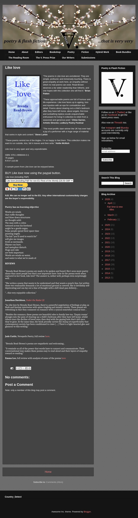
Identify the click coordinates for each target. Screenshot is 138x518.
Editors (39, 52)
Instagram (111, 127)
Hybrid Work (102, 52)
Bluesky (125, 127)
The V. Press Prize (45, 57)
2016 (108, 264)
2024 (108, 229)
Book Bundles (123, 52)
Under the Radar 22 (35, 300)
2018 (108, 255)
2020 (108, 247)
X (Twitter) (120, 112)
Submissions (88, 57)
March (111, 215)
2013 (108, 277)
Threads (118, 122)
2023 (108, 233)
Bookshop (55, 52)
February (112, 219)
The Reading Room (19, 57)
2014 (108, 273)
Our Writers (68, 57)
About (25, 52)
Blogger (87, 511)
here (47, 336)
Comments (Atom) (54, 482)
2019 (108, 251)
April (110, 203)
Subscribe (106, 148)
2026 (108, 199)
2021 (108, 242)
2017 (108, 260)
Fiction (85, 52)
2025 (108, 225)
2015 (108, 269)
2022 (108, 238)
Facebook (112, 115)
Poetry (71, 52)
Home (12, 52)
